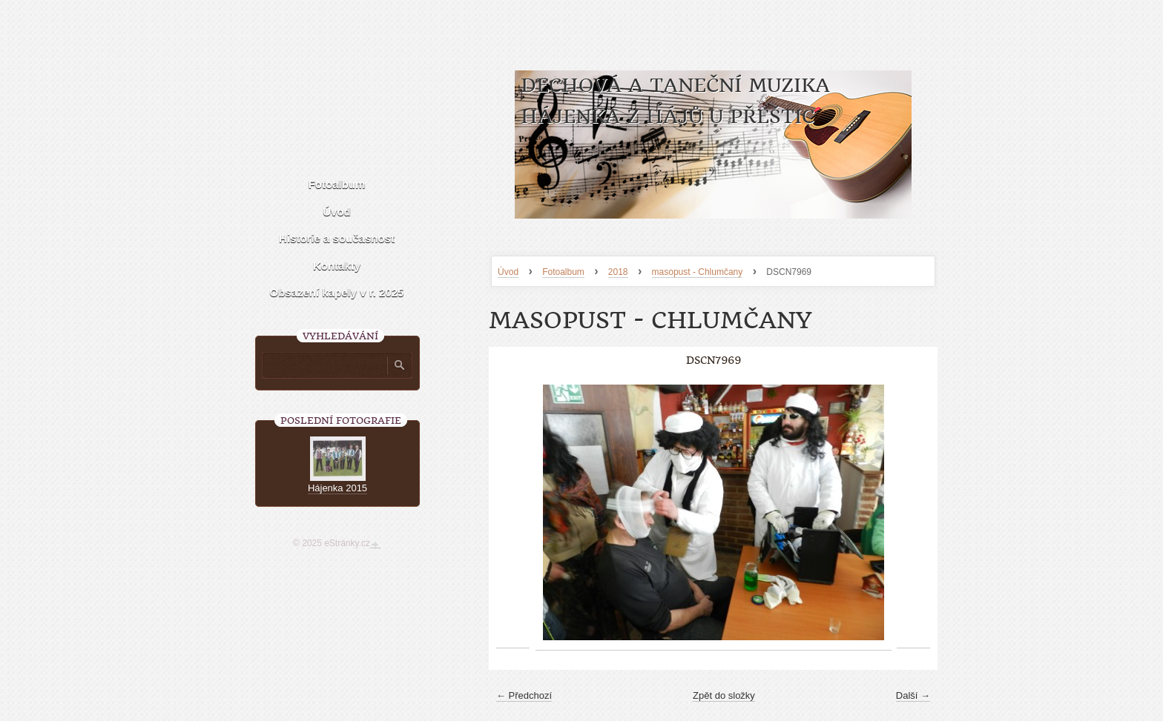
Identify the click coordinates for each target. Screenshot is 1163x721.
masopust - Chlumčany (697, 272)
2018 (618, 272)
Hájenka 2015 (337, 488)
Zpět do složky (724, 695)
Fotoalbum (563, 272)
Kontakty (336, 265)
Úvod (508, 272)
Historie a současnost (337, 238)
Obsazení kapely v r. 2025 (337, 292)
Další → (913, 695)
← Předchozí (524, 695)
